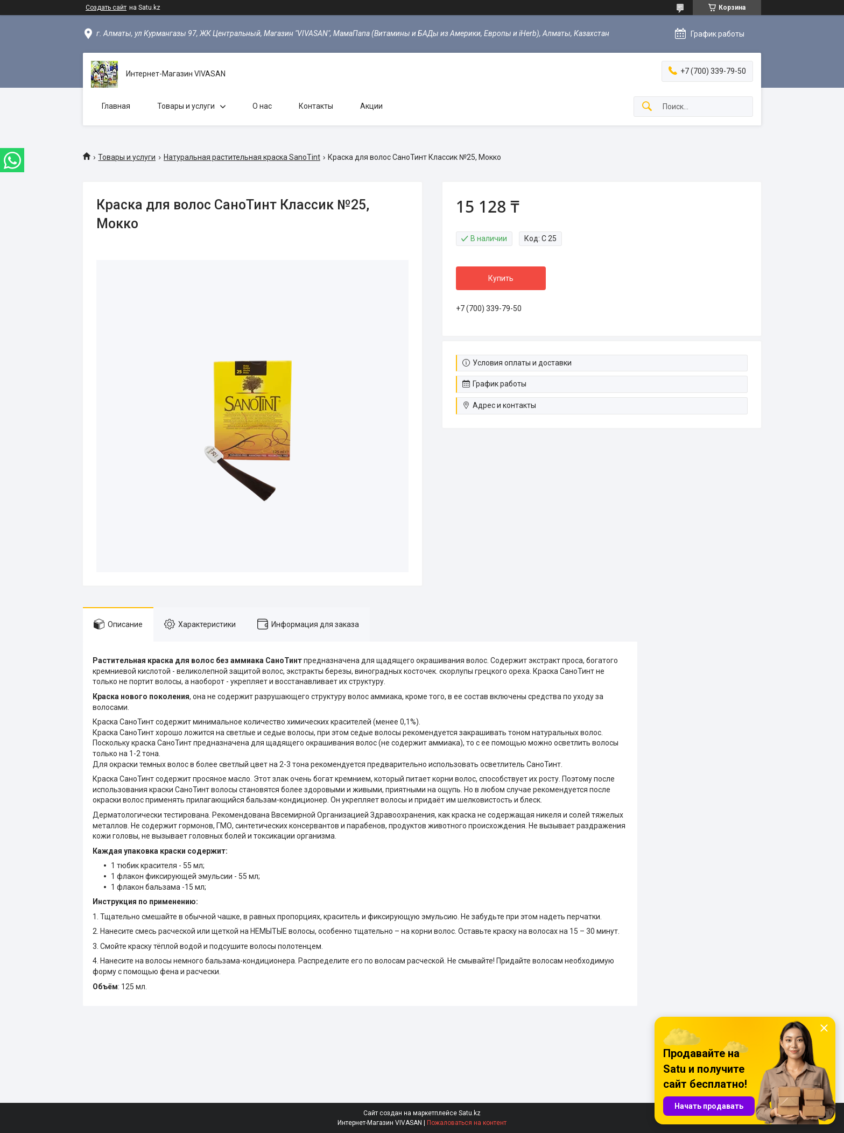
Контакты (316, 106)
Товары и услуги (186, 106)
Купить (501, 278)
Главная (116, 106)
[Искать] (647, 106)
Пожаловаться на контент (467, 1123)
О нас (262, 106)
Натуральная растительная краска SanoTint (242, 157)
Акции (371, 106)
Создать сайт (106, 7)
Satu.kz (470, 1113)
